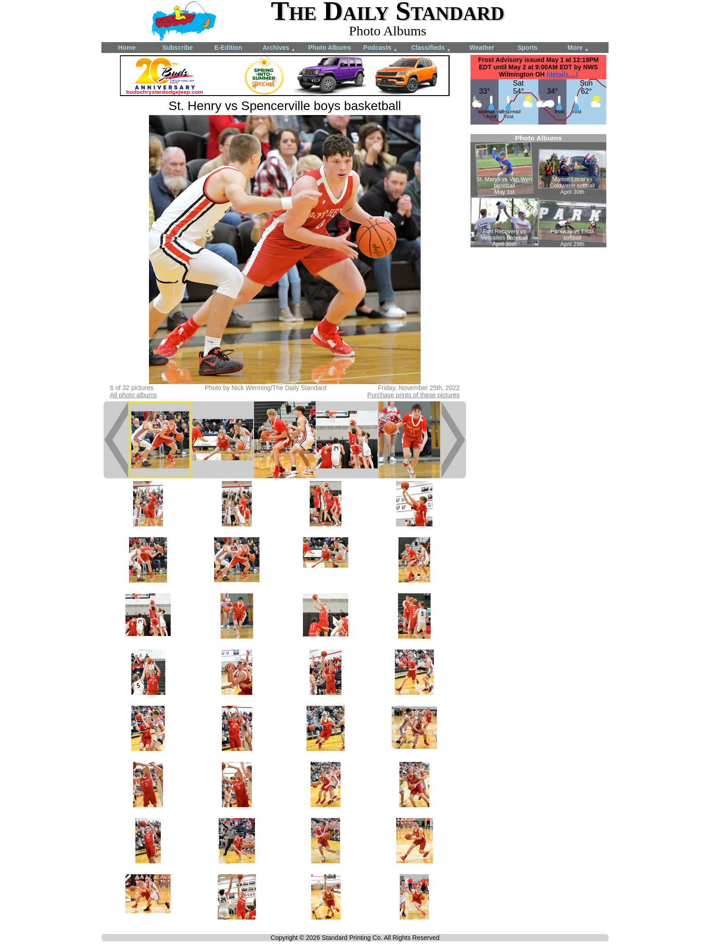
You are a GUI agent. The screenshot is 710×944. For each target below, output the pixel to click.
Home (127, 47)
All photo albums (133, 395)
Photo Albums (329, 47)
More (578, 48)
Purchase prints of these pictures (413, 395)
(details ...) (562, 74)
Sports (527, 47)
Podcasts (380, 48)
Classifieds (431, 48)
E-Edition (228, 47)
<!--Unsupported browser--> (538, 190)
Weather (482, 47)
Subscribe (177, 47)
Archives (279, 48)
